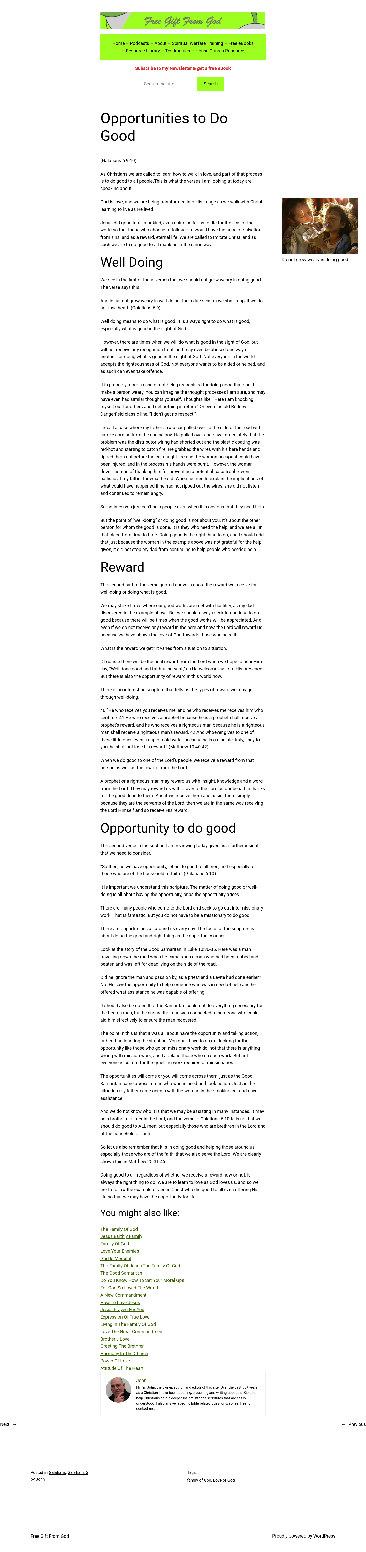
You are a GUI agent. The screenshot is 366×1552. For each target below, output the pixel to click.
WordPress (324, 1536)
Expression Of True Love (124, 1317)
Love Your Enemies (119, 1251)
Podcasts (139, 43)
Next (4, 1424)
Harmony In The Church (124, 1353)
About (161, 43)
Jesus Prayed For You (122, 1309)
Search (211, 83)
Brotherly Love (114, 1339)
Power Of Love (115, 1360)
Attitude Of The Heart (122, 1368)
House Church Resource (219, 50)
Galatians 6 (78, 1472)
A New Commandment (123, 1295)
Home (118, 43)
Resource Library (143, 50)
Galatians (57, 1472)
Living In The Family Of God (128, 1324)
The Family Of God (119, 1229)
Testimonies (177, 50)
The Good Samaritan (121, 1273)
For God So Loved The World (129, 1287)
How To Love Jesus (120, 1302)
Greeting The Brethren (122, 1346)
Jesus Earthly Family (121, 1236)
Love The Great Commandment (132, 1331)
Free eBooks (241, 43)
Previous (357, 1424)
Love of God (224, 1480)
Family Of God (114, 1243)
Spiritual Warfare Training (197, 43)
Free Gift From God (49, 1536)
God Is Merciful (115, 1258)
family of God (199, 1480)
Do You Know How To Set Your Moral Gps (142, 1280)
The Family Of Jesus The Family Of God (140, 1265)
